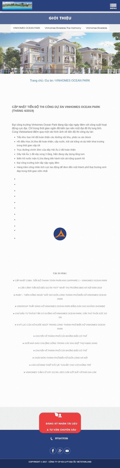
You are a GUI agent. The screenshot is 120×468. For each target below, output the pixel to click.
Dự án (49, 80)
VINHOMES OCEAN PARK (26, 27)
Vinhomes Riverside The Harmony (63, 27)
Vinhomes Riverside (96, 27)
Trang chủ (36, 80)
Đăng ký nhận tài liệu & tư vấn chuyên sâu (61, 427)
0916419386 (61, 438)
